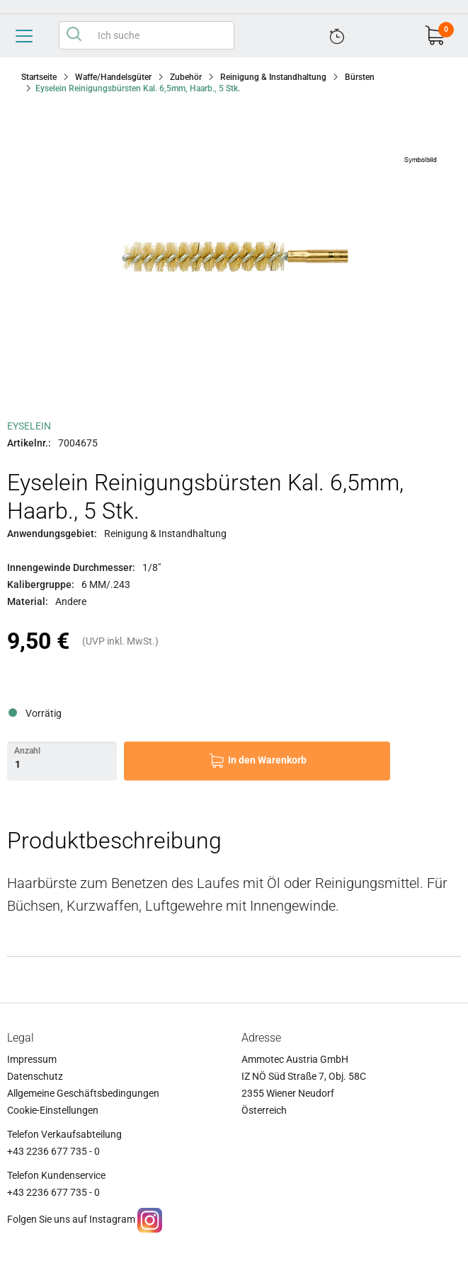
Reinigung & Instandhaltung (273, 77)
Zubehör (186, 77)
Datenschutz (35, 1076)
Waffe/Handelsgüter (113, 77)
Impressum (32, 1059)
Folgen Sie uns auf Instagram (71, 1219)
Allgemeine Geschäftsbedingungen (83, 1093)
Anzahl (27, 751)
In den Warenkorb (267, 760)
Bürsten (360, 77)
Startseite (39, 77)
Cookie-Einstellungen (52, 1110)
